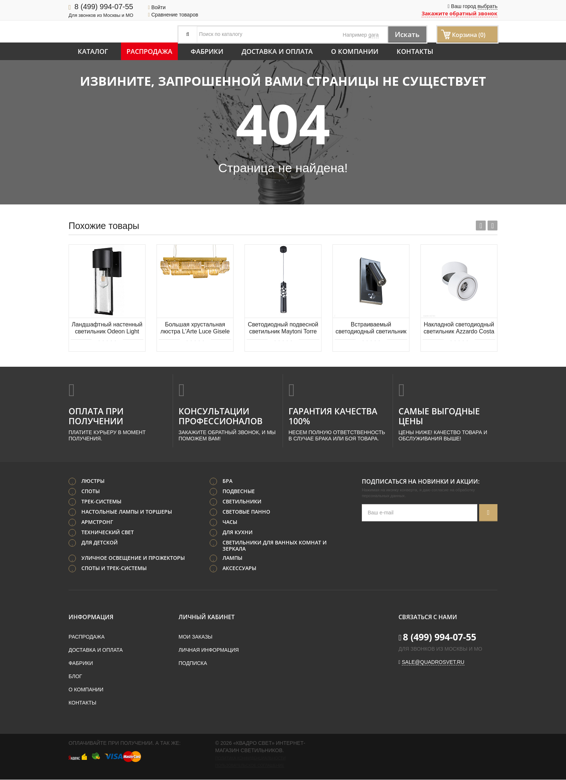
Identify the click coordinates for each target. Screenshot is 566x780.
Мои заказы (195, 637)
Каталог (93, 51)
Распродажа (149, 51)
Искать (406, 34)
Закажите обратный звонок (459, 13)
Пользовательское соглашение (249, 766)
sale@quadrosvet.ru (433, 662)
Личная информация (209, 650)
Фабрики (207, 51)
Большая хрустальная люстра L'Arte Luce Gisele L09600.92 (194, 328)
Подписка (193, 663)
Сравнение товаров (173, 15)
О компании (354, 51)
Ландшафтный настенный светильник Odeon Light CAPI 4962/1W (106, 328)
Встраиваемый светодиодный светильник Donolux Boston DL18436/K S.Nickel (371, 328)
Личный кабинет (207, 617)
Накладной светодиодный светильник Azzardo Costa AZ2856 (459, 328)
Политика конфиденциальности (250, 758)
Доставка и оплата (277, 51)
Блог (75, 677)
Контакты (415, 51)
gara (373, 35)
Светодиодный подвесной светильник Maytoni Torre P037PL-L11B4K (283, 328)
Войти (157, 7)
